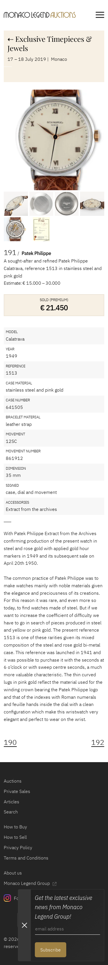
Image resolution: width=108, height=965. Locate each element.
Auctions (13, 781)
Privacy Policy (18, 847)
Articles (11, 801)
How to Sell (15, 837)
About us (13, 873)
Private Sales (17, 791)
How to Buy (15, 827)
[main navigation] (100, 16)
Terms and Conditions (26, 858)
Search (11, 812)
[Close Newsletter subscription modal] (24, 925)
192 (97, 742)
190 (10, 742)
